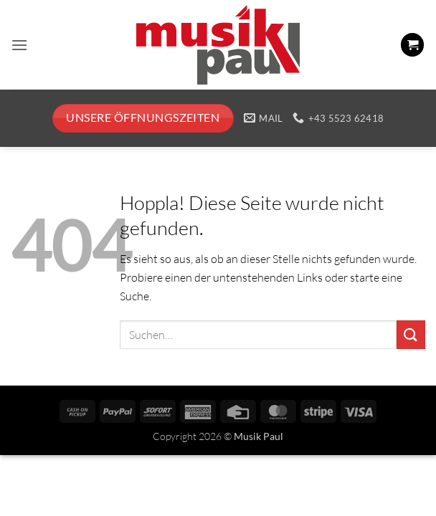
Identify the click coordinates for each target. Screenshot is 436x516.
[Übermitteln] (411, 334)
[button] (19, 44)
